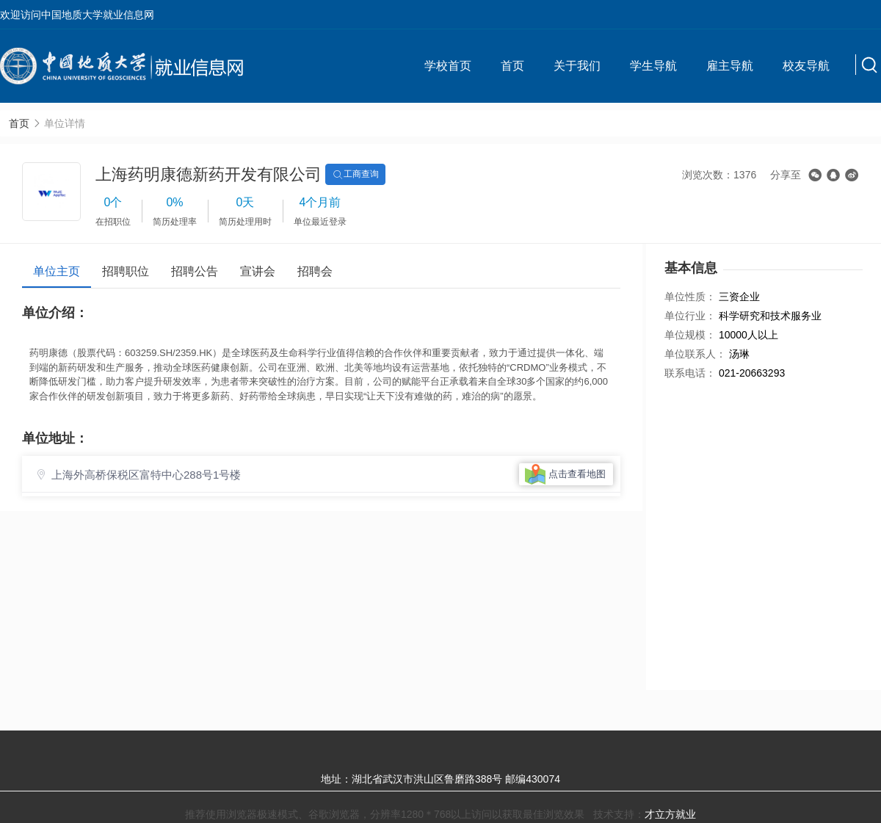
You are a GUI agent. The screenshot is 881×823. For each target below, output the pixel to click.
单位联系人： (695, 354)
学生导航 (653, 65)
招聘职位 (125, 271)
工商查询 (355, 175)
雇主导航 (729, 65)
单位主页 (56, 271)
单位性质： (690, 296)
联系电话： (690, 373)
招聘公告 (194, 271)
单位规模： (690, 335)
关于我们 (577, 65)
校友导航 (806, 65)
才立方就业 (670, 814)
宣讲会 (257, 271)
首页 (512, 65)
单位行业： (690, 316)
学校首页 (447, 65)
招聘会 (315, 271)
